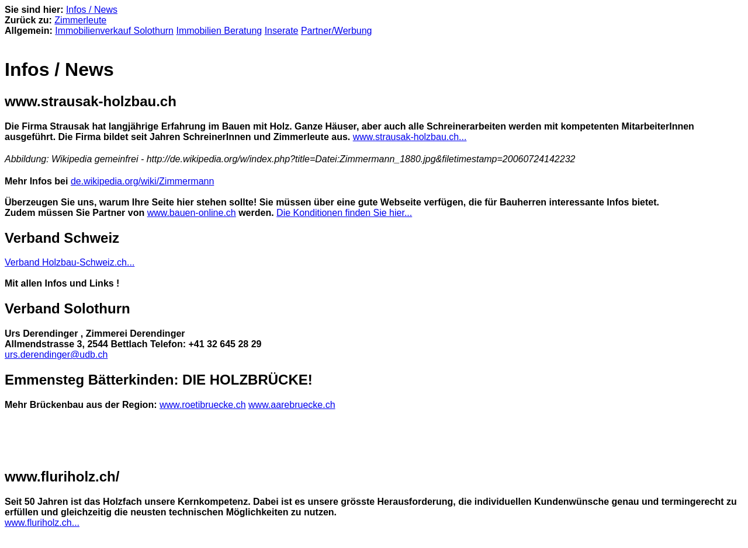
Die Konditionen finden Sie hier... (344, 213)
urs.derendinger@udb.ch (56, 354)
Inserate (282, 31)
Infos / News (91, 10)
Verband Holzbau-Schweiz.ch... (69, 262)
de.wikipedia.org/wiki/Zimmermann (142, 181)
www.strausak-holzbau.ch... (410, 137)
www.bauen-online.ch (191, 213)
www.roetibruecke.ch (203, 405)
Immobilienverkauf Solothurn (114, 31)
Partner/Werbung (336, 31)
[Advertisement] (141, 439)
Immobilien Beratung (219, 31)
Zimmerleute (80, 20)
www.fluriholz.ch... (42, 523)
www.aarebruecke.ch (291, 405)
